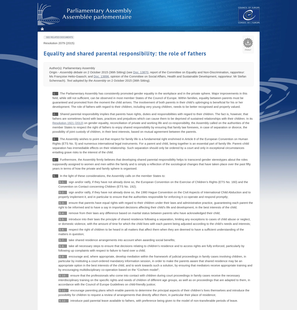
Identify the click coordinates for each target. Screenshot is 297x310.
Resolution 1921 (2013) (68, 123)
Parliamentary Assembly (85, 14)
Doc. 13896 (101, 76)
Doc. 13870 (140, 72)
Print (248, 50)
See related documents (59, 37)
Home (42, 28)
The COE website (249, 15)
